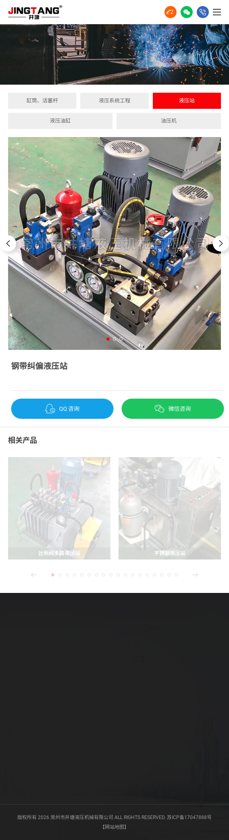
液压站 (187, 101)
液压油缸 (60, 121)
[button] (108, 339)
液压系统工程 (114, 101)
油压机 (169, 121)
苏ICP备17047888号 (189, 817)
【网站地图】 (114, 827)
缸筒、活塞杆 (42, 101)
